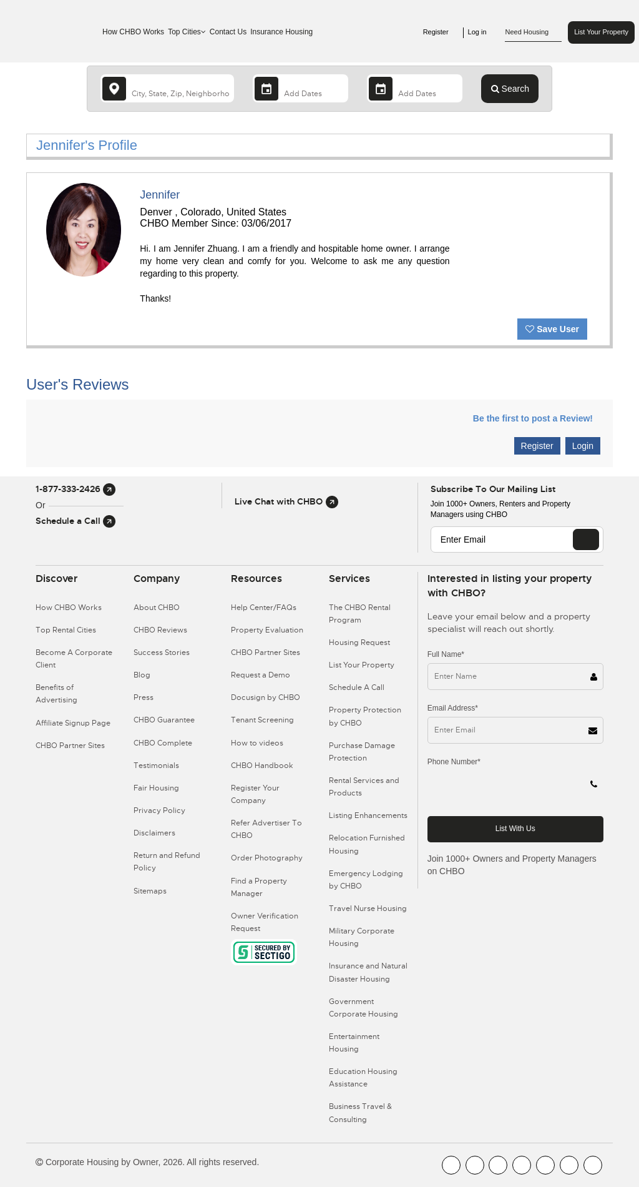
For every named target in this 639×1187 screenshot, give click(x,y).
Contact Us (228, 31)
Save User (552, 329)
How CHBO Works (133, 31)
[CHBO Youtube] (475, 1165)
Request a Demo (260, 675)
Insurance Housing (281, 31)
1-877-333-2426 (75, 489)
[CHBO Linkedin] (545, 1165)
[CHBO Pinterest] (569, 1165)
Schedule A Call (356, 687)
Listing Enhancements (368, 815)
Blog (142, 675)
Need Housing (533, 32)
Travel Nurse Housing (368, 909)
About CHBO (157, 608)
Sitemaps (150, 891)
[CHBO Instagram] (521, 1165)
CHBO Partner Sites (70, 746)
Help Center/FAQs (263, 608)
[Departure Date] (414, 88)
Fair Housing (156, 788)
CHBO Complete (163, 743)
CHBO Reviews (160, 630)
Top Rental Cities (66, 630)
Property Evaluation (267, 630)
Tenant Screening (262, 720)
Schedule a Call (75, 520)
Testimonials (156, 766)
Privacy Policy (159, 810)
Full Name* (445, 654)
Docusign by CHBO (265, 697)
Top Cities (187, 31)
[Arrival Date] (300, 88)
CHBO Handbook (262, 766)
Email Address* (452, 708)
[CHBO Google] (592, 1165)
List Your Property (601, 32)
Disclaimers (154, 833)
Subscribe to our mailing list (493, 489)
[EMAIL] (586, 539)
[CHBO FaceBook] (451, 1165)
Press (144, 697)
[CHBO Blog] (498, 1165)
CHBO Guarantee (164, 720)
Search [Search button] (510, 89)
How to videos (257, 743)
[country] (167, 88)
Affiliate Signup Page (73, 723)
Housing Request (359, 643)
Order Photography (267, 858)
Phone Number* (453, 761)
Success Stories (162, 653)
